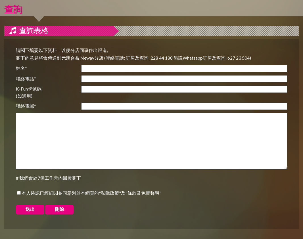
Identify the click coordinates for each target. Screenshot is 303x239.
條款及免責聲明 (143, 193)
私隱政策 (110, 193)
